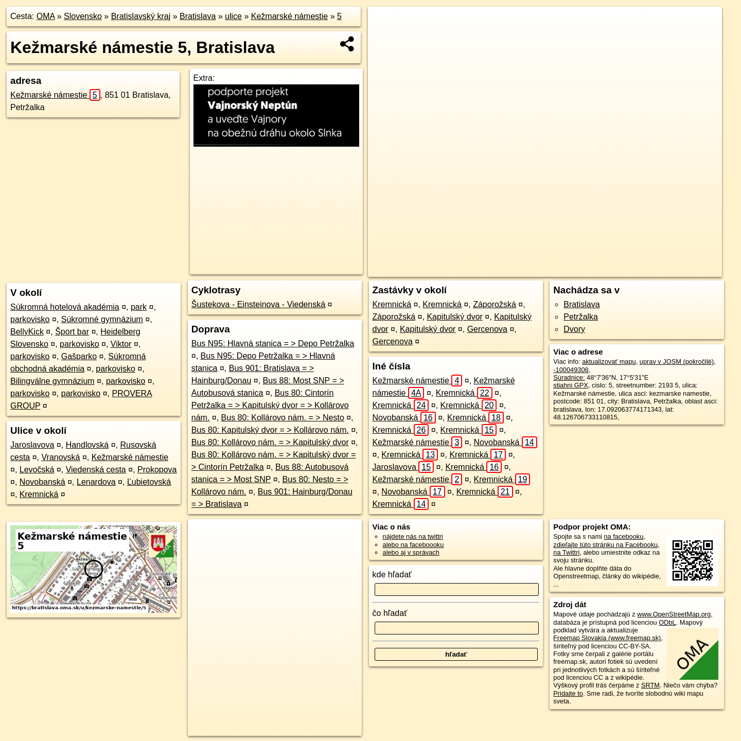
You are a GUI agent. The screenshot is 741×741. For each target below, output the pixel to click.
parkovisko (29, 319)
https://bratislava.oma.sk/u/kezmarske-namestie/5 (654, 269)
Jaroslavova (32, 444)
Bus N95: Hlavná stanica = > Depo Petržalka (273, 343)
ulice (233, 16)
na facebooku (623, 536)
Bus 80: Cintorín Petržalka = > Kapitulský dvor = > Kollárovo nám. (270, 405)
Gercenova (487, 329)
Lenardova (96, 482)
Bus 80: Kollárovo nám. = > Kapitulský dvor (270, 442)
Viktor (121, 344)
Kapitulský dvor (455, 316)
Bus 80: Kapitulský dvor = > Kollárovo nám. (270, 430)
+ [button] (385, 24)
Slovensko (83, 16)
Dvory (574, 329)
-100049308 (570, 370)
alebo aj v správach (411, 552)
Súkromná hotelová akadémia (64, 307)
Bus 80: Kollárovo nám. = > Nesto (282, 417)
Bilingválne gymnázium (52, 381)
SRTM (650, 685)
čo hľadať (390, 613)
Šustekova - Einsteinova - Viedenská (258, 304)
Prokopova (157, 469)
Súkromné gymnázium (102, 319)
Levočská (37, 469)
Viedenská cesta (96, 469)
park (139, 307)
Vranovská (61, 457)
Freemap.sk (554, 269)
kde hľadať (392, 574)
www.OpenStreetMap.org (674, 614)
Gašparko (79, 356)
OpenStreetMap (501, 269)
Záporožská (494, 304)
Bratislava (198, 16)
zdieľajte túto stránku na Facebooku (605, 545)
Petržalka (580, 316)
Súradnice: (569, 377)
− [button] (385, 40)
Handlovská (87, 444)
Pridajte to (568, 693)
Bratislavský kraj (141, 16)
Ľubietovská (149, 482)
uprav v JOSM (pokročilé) (677, 361)
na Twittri (566, 552)
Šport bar (72, 331)
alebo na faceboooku (413, 545)
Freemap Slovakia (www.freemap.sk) (607, 638)
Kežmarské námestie (289, 16)
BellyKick (27, 331)
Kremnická (39, 494)
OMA (46, 16)
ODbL (667, 622)
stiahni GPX (570, 385)
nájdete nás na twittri (413, 536)
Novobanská (42, 482)
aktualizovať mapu (609, 361)
